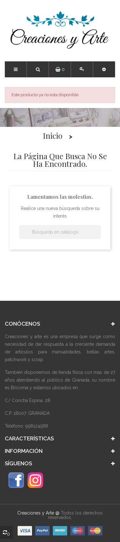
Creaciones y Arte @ (38, 512)
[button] (104, 69)
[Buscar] (60, 232)
